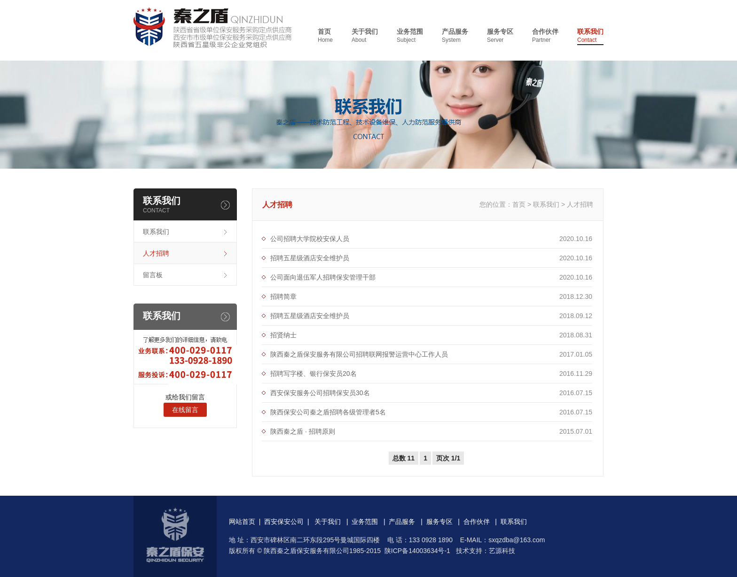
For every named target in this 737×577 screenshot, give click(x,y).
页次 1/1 (448, 458)
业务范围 (410, 36)
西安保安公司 (284, 521)
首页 (325, 36)
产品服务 (455, 36)
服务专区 (500, 36)
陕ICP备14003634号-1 (417, 550)
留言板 (153, 275)
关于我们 (365, 36)
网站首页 (242, 521)
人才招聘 (156, 253)
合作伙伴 (545, 36)
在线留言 (185, 409)
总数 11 (403, 458)
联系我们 (590, 36)
